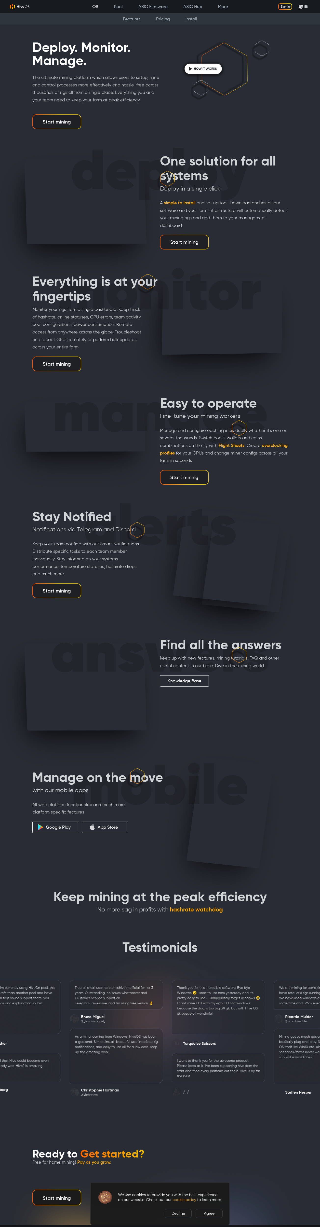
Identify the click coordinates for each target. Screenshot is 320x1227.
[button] (105, 1197)
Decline (178, 1213)
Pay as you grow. (94, 1162)
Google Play (54, 827)
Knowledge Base (184, 681)
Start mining (57, 122)
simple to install (179, 203)
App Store (103, 827)
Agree (209, 1213)
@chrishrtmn (121, 1094)
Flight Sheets (231, 445)
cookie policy (184, 1199)
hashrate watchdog (196, 909)
